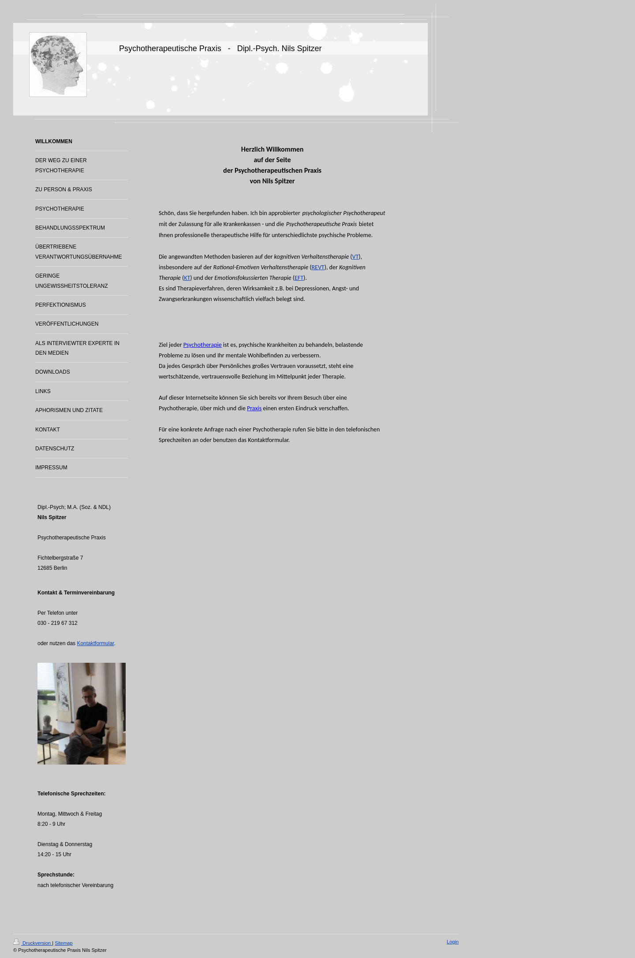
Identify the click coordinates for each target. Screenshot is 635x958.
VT (355, 256)
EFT (299, 278)
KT (187, 278)
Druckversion (32, 943)
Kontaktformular (95, 643)
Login (453, 941)
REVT (317, 267)
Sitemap (63, 943)
